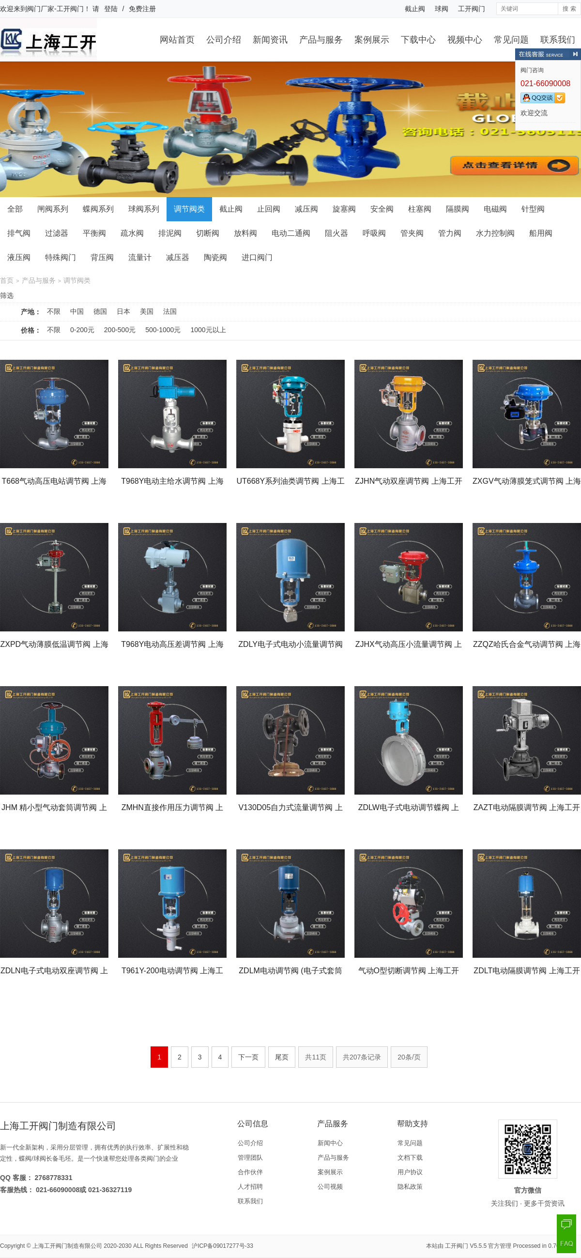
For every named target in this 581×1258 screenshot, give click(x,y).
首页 (7, 280)
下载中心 (418, 40)
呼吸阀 (374, 233)
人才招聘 (250, 1186)
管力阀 (449, 233)
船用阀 (540, 233)
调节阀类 (189, 209)
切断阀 (207, 233)
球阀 (441, 9)
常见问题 (511, 40)
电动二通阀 (291, 233)
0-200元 (82, 330)
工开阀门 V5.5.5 (466, 1246)
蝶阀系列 (98, 209)
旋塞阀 (344, 209)
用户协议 (410, 1172)
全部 (15, 209)
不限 (54, 311)
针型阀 (533, 209)
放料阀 (245, 233)
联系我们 (557, 40)
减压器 (177, 257)
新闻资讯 (270, 40)
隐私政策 (410, 1186)
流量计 (140, 257)
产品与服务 (321, 40)
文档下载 (410, 1157)
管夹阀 (412, 233)
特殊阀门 (60, 257)
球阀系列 (143, 209)
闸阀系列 (52, 209)
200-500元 (120, 330)
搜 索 (569, 8)
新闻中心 (330, 1143)
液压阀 (19, 257)
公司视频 (330, 1186)
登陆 (111, 9)
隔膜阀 (457, 209)
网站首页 (177, 40)
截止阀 (415, 9)
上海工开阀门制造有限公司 (67, 1246)
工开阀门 (471, 9)
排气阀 (19, 233)
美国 (146, 311)
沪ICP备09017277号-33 (222, 1246)
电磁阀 (495, 209)
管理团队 (250, 1157)
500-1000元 (163, 330)
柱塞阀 (419, 209)
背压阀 (102, 257)
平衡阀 (94, 233)
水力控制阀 (495, 233)
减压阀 (306, 209)
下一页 (248, 1057)
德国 (100, 311)
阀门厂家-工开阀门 (55, 9)
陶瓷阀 (215, 257)
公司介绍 (223, 40)
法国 (170, 311)
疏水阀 (132, 233)
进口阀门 (257, 257)
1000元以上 (208, 330)
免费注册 (142, 9)
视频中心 (464, 40)
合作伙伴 (250, 1172)
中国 (77, 311)
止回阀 (268, 209)
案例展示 (371, 40)
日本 (123, 311)
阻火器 (336, 233)
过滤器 (56, 233)
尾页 (282, 1057)
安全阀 (382, 209)
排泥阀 (170, 233)
